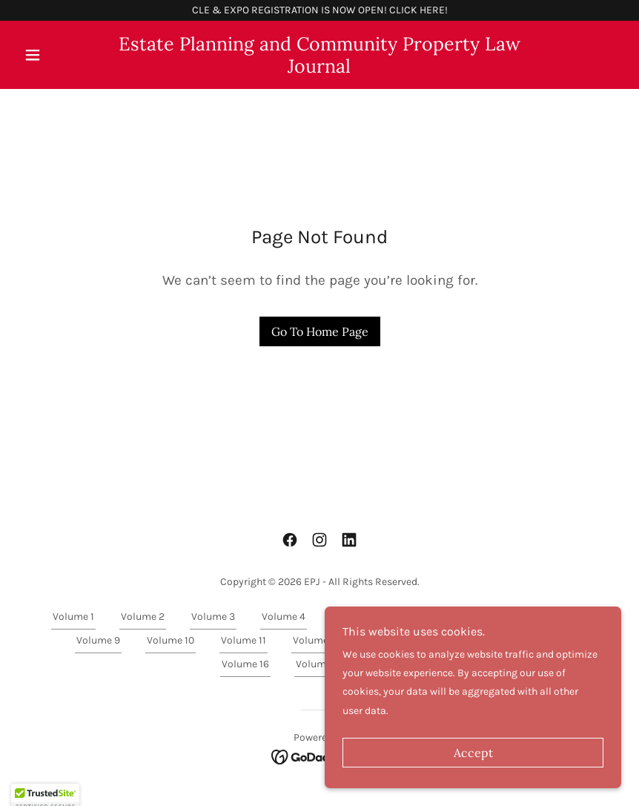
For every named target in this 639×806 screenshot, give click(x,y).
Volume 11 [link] (243, 640)
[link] (319, 69)
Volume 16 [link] (245, 664)
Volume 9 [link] (98, 640)
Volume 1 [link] (73, 616)
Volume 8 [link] (565, 616)
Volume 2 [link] (143, 616)
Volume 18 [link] (393, 664)
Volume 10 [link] (170, 640)
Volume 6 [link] (424, 616)
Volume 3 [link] (213, 616)
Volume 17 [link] (319, 664)
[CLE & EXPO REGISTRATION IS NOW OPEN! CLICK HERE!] (319, 10)
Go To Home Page (319, 331)
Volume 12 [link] (316, 640)
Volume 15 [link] (539, 640)
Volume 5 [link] (354, 616)
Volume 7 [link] (494, 616)
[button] (63, 55)
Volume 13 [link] (390, 640)
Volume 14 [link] (465, 640)
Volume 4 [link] (283, 616)
